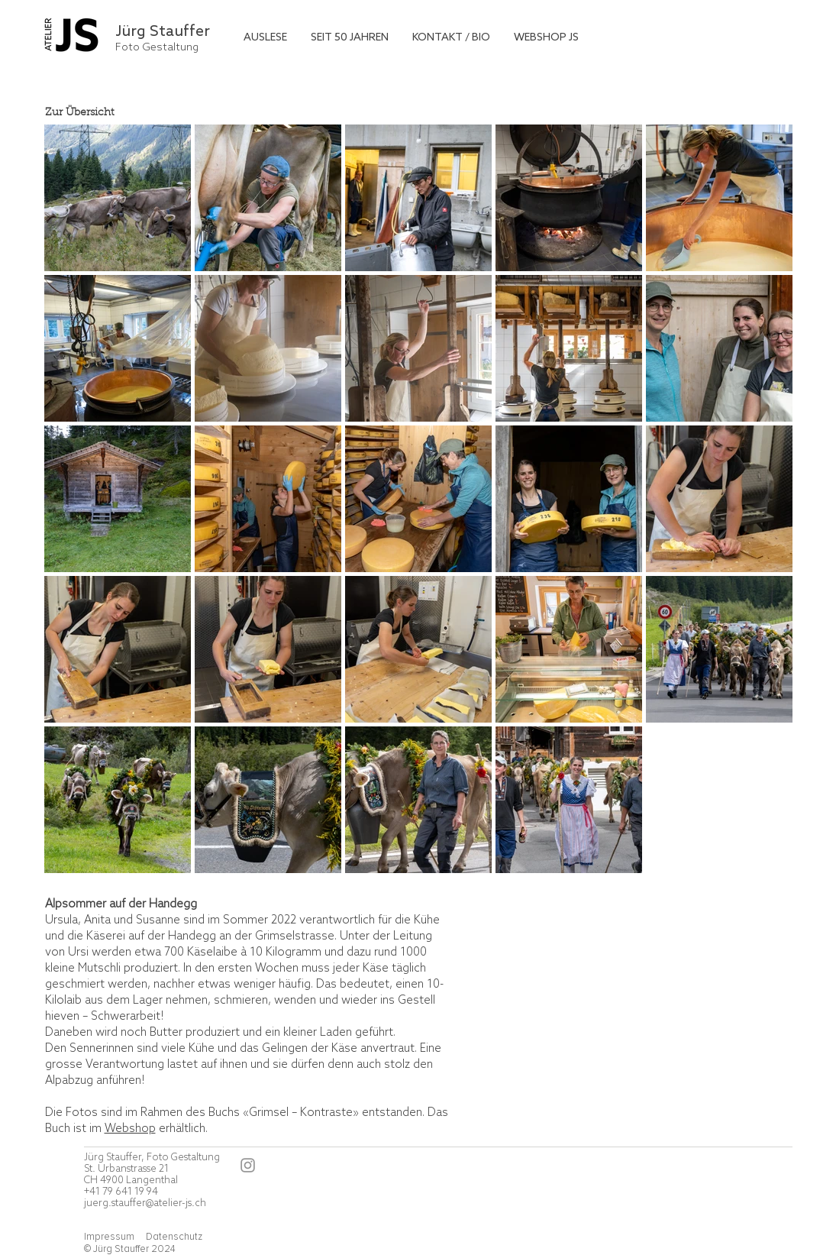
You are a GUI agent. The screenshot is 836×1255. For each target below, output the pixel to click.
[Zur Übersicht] (151, 113)
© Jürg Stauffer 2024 (130, 1249)
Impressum (110, 1237)
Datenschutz (174, 1237)
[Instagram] (247, 1165)
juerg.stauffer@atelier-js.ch (145, 1203)
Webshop (130, 1129)
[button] (265, 37)
